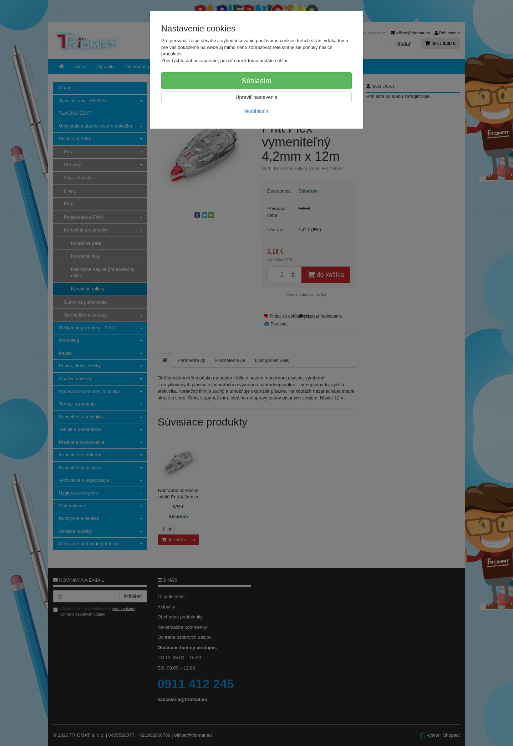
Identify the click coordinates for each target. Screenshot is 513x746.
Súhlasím (256, 81)
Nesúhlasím (256, 111)
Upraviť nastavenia (256, 97)
